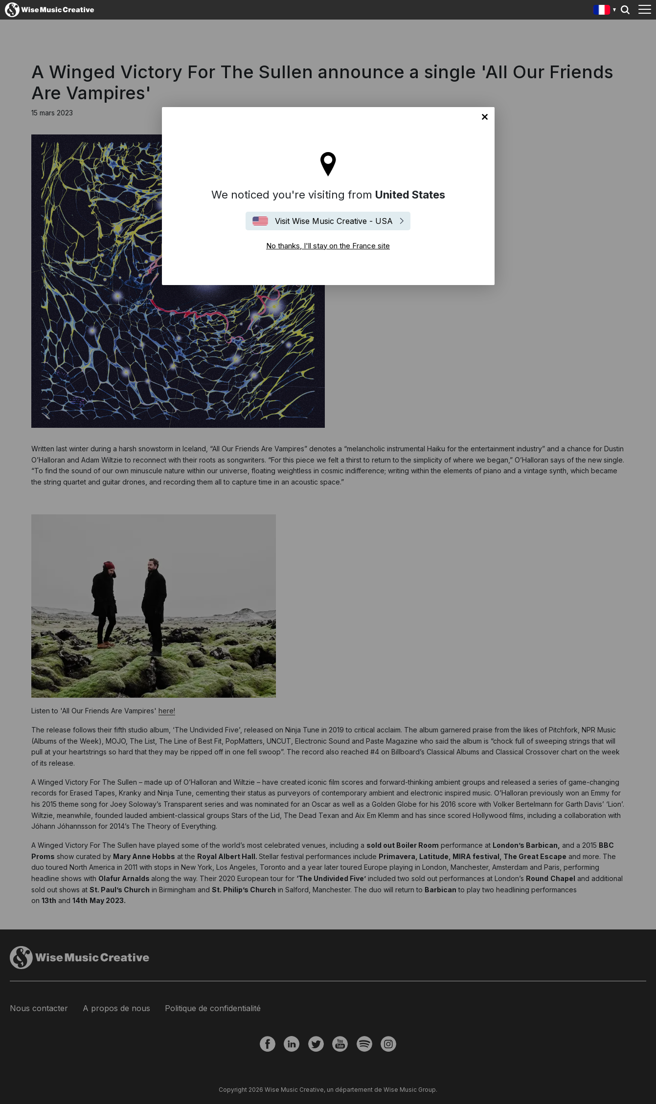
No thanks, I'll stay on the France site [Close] (485, 117)
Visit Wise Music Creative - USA (334, 221)
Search (625, 9)
